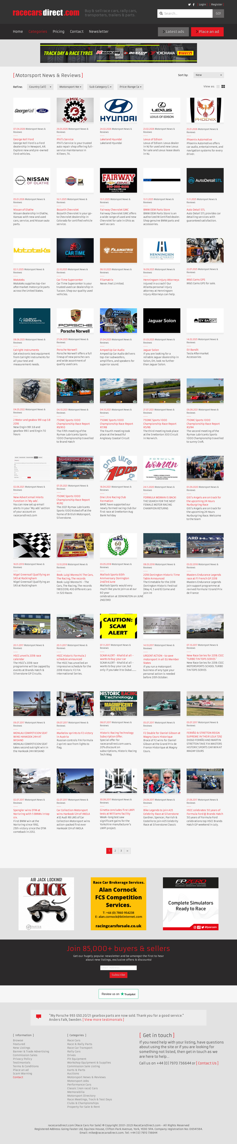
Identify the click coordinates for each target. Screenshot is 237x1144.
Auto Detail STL (196, 209)
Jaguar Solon (151, 350)
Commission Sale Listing (83, 1066)
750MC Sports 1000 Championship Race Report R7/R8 (116, 424)
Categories (38, 31)
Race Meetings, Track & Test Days (89, 1099)
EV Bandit (192, 349)
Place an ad (207, 32)
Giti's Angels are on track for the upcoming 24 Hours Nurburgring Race (204, 501)
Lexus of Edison (152, 139)
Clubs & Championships (83, 1103)
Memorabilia (76, 1092)
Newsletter (99, 31)
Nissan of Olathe (23, 209)
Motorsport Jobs (78, 1081)
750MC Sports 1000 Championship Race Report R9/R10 (73, 424)
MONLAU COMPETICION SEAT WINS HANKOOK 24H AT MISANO (30, 737)
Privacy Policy (22, 1059)
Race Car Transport (79, 1047)
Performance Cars (79, 1084)
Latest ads (173, 32)
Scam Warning (22, 1073)
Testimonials (21, 1062)
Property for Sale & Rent (83, 1106)
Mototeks (19, 279)
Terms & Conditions (26, 1066)
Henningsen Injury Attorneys (161, 279)
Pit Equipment (76, 1059)
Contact (77, 31)
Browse (18, 1040)
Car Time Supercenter (70, 279)
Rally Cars (74, 1051)
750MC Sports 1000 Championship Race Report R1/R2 (73, 500)
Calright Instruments (26, 350)
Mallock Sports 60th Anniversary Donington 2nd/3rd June (114, 578)
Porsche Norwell (67, 349)
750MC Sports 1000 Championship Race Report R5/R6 (159, 424)
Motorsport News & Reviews (86, 1077)
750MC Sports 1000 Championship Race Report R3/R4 (203, 424)
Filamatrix (106, 279)
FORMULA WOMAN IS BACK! (159, 497)
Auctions (73, 1073)
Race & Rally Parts (79, 1044)
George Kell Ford (23, 139)
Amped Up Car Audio (112, 350)
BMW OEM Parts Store (156, 209)
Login (202, 4)
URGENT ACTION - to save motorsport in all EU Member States (161, 659)
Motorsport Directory (81, 1095)
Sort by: (183, 75)
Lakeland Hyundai (111, 139)
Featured (19, 1044)
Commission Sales (25, 1055)
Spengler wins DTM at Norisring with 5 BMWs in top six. (31, 814)
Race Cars (73, 1040)
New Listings (21, 1047)
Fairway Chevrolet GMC (114, 209)
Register (216, 4)
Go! (218, 13)
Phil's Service (65, 139)
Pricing (58, 31)
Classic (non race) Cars (82, 1088)
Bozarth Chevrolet (68, 209)
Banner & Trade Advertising (31, 1051)
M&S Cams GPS (196, 279)
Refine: (17, 87)
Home (18, 31)
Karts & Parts (76, 1070)
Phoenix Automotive (199, 139)
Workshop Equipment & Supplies (89, 1062)
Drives (71, 1055)
